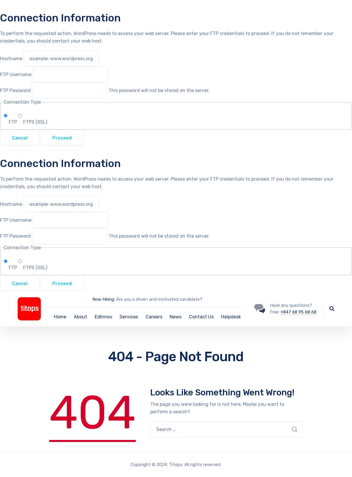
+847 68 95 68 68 (298, 312)
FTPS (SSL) (32, 122)
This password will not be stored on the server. (105, 90)
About (80, 317)
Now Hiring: (103, 299)
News (176, 317)
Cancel (20, 138)
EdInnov (103, 317)
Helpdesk (231, 317)
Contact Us (201, 317)
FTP (11, 122)
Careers (154, 317)
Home (60, 317)
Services (129, 317)
